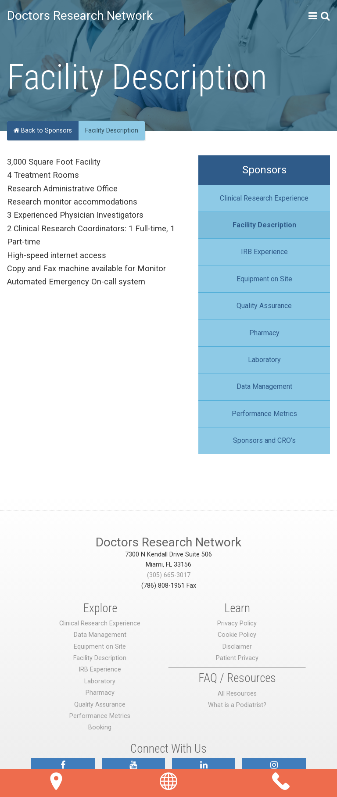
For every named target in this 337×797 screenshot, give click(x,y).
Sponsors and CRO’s (264, 440)
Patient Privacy (237, 658)
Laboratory (264, 359)
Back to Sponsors (43, 130)
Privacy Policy (237, 623)
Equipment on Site (264, 279)
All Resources (237, 693)
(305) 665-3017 (168, 575)
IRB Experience (264, 252)
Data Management (264, 386)
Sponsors (264, 170)
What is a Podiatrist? (237, 705)
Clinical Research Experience (264, 198)
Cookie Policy (237, 635)
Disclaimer (237, 646)
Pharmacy (264, 333)
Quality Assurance (264, 306)
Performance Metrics (264, 413)
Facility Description (264, 225)
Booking (99, 727)
